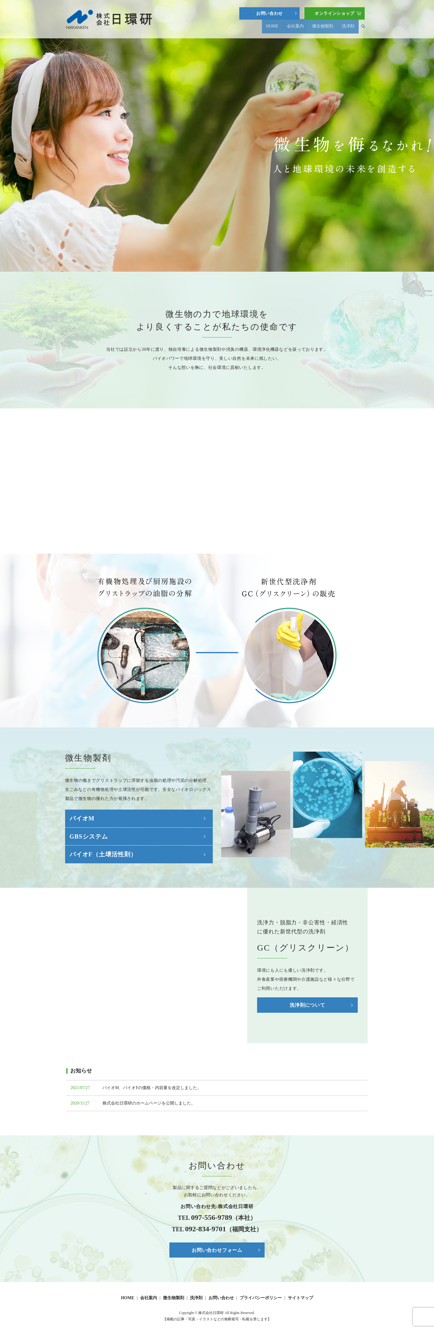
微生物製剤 (322, 29)
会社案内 (295, 29)
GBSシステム (89, 836)
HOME (271, 29)
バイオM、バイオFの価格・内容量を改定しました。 (151, 1087)
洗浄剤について (307, 1005)
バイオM (82, 818)
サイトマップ (300, 1298)
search (363, 29)
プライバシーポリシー (261, 1298)
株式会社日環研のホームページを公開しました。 (148, 1103)
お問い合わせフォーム (217, 1250)
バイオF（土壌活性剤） (103, 854)
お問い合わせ (269, 13)
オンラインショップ (334, 13)
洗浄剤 (348, 29)
